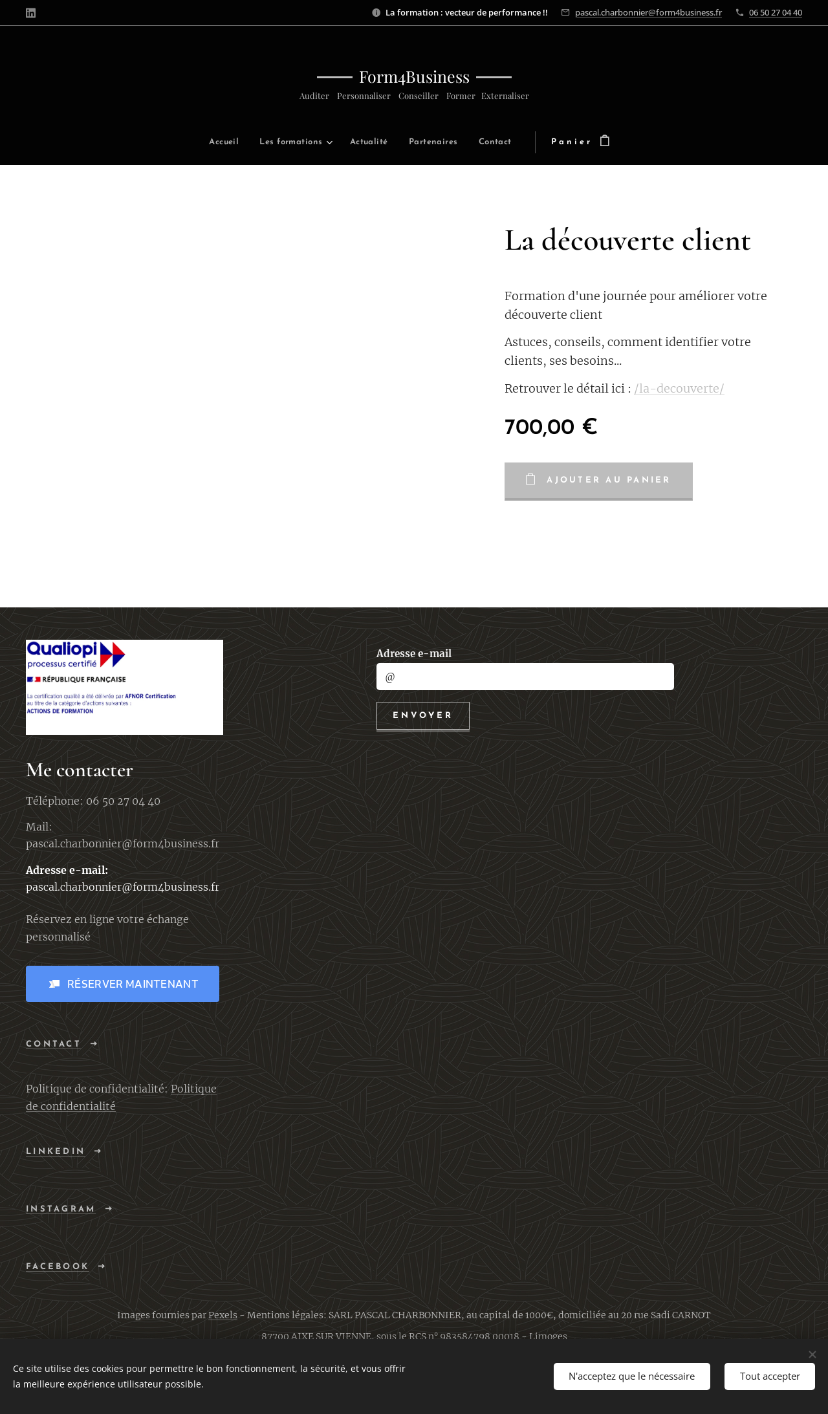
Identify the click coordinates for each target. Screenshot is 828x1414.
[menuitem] (182, 142)
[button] (122, 984)
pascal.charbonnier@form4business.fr (648, 12)
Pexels (222, 1315)
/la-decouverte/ (679, 388)
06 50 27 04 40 (775, 12)
